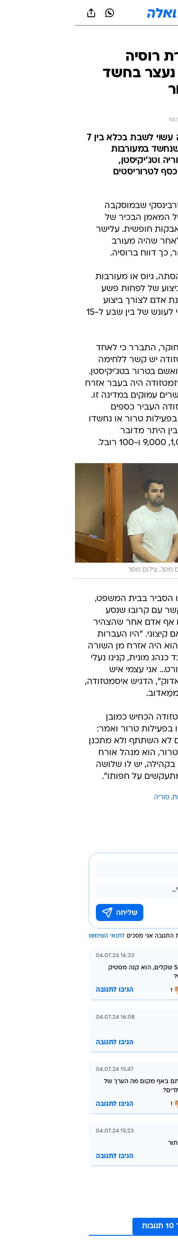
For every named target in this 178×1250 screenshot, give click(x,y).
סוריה (86, 797)
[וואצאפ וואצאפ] (34, 13)
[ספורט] (158, 38)
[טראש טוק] (123, 38)
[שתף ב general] (16, 13)
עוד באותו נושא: (146, 797)
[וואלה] (89, 13)
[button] (137, 13)
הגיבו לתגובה (39, 990)
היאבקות (109, 797)
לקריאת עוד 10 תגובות (103, 1226)
